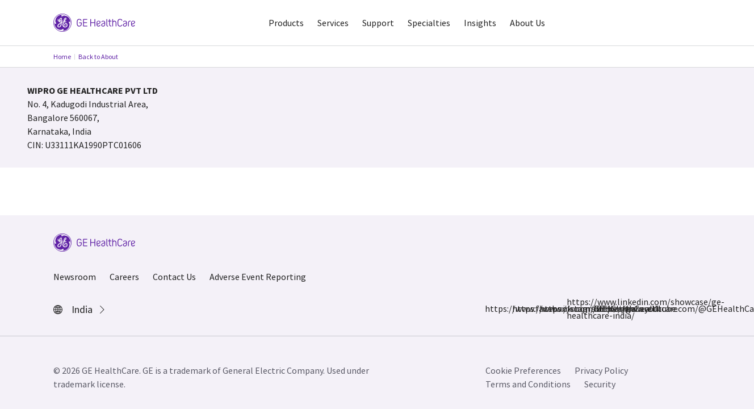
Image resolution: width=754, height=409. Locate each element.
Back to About (98, 56)
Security (599, 384)
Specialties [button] (429, 22)
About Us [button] (527, 22)
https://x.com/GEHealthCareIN (546, 308)
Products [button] (286, 22)
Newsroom (74, 276)
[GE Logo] (94, 21)
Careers (124, 276)
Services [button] (333, 22)
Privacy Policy (601, 370)
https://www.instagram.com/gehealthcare (519, 308)
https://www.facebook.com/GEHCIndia (492, 308)
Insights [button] (480, 22)
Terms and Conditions (528, 384)
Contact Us (174, 276)
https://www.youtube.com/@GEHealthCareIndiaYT (601, 308)
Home (62, 56)
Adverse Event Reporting (258, 276)
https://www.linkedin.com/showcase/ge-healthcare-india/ (573, 308)
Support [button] (378, 22)
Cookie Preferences (523, 370)
